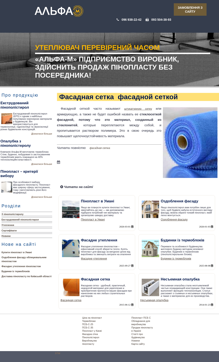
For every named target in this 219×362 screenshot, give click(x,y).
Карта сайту (138, 344)
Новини (6, 236)
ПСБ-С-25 (87, 324)
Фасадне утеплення (94, 258)
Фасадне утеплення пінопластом (21, 266)
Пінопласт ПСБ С (141, 317)
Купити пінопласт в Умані (17, 252)
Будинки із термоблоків (16, 271)
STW (57, 353)
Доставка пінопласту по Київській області (27, 276)
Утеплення (8, 225)
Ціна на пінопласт (92, 317)
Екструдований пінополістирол (20, 219)
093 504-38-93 (161, 19)
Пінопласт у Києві (92, 331)
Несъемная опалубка (154, 300)
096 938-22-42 (131, 19)
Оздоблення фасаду (174, 219)
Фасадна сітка (90, 334)
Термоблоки (88, 321)
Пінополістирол (90, 337)
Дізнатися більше (41, 133)
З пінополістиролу (13, 214)
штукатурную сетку (138, 108)
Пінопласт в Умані (93, 219)
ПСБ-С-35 (87, 327)
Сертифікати (9, 230)
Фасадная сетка (70, 300)
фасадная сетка (100, 148)
